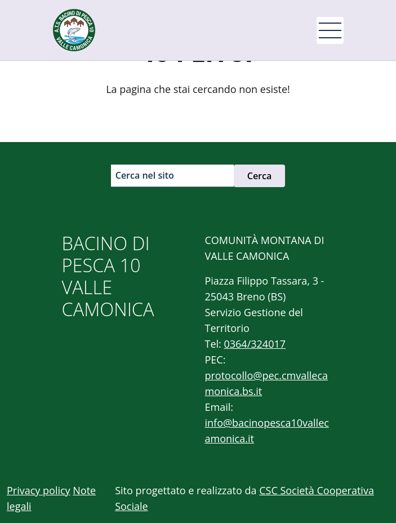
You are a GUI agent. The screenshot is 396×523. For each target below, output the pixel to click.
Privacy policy (38, 490)
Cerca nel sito (144, 175)
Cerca (259, 176)
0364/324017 (255, 344)
